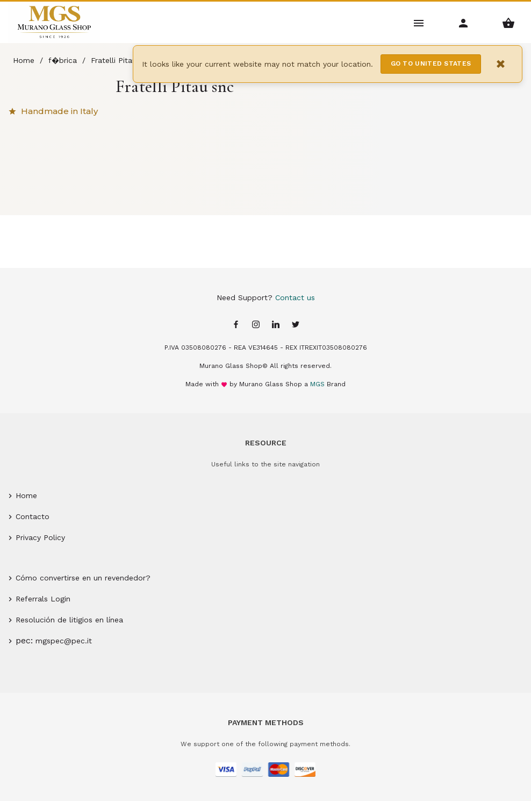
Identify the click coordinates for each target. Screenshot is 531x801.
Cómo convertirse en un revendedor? (83, 577)
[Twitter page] (295, 325)
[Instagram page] (256, 325)
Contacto (32, 516)
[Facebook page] (236, 325)
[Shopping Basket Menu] (508, 22)
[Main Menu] (419, 22)
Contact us (295, 297)
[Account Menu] (463, 22)
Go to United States (431, 63)
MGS (317, 384)
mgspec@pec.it (63, 640)
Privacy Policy (40, 537)
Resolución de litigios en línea (69, 619)
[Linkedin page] (275, 325)
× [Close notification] (501, 64)
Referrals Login (43, 598)
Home (26, 495)
